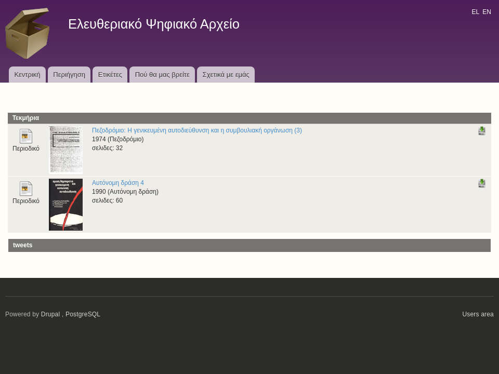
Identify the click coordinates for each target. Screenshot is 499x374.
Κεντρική (27, 74)
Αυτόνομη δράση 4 (118, 182)
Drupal (50, 314)
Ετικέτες (110, 74)
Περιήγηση (69, 74)
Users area (478, 314)
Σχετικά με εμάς (226, 74)
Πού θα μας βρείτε (162, 74)
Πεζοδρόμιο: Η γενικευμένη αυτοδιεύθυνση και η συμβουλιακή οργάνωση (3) (197, 130)
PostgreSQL (82, 314)
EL (475, 12)
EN (486, 12)
